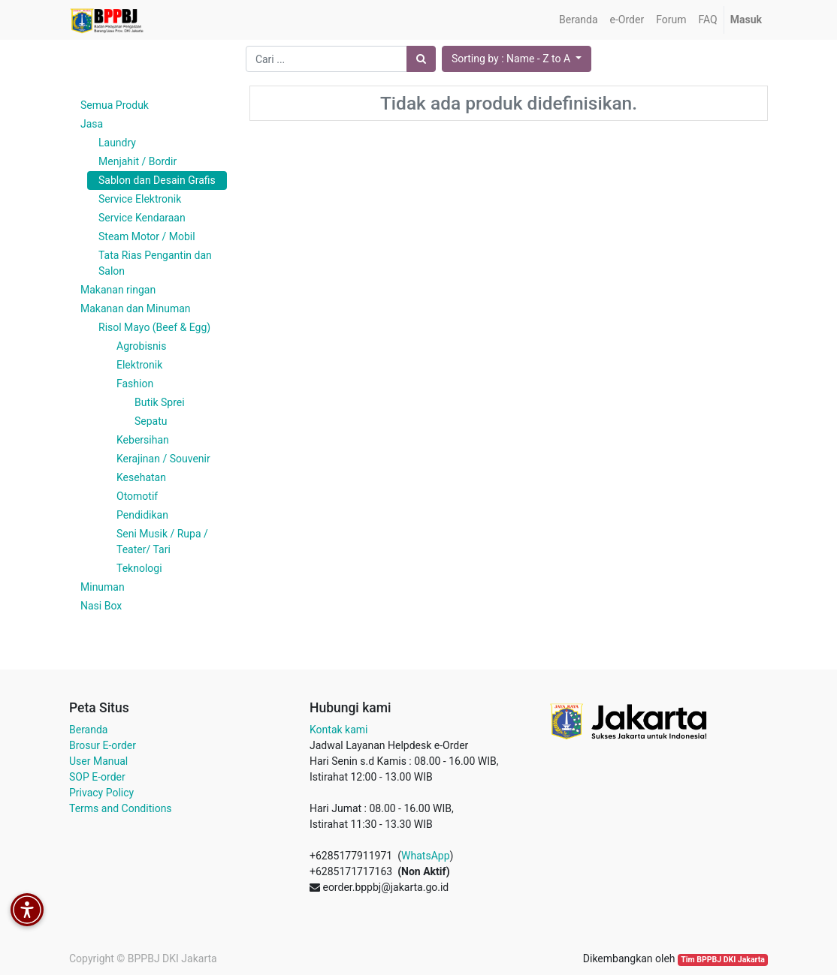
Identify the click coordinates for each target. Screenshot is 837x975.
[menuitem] (578, 20)
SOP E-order (97, 777)
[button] (516, 59)
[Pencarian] (421, 59)
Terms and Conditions (120, 808)
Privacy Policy (101, 793)
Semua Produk (114, 105)
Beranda (88, 730)
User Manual (98, 761)
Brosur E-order (102, 745)
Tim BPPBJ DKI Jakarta (723, 959)
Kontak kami (338, 730)
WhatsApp (425, 856)
